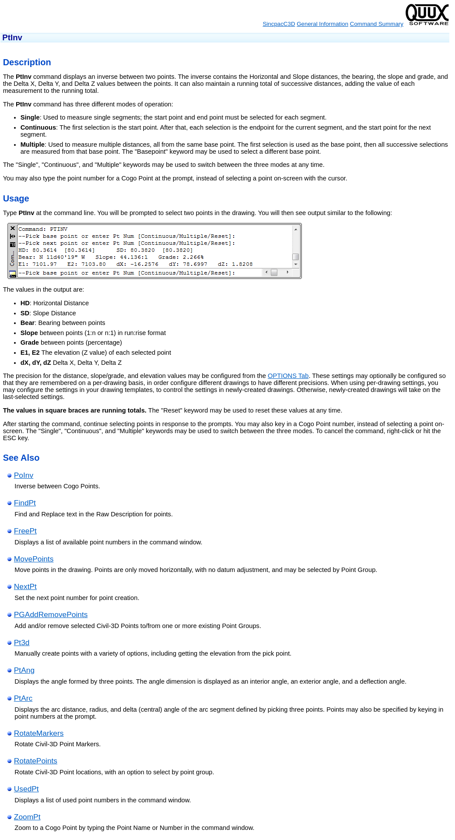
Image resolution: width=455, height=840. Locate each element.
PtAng (24, 670)
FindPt (25, 502)
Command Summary (376, 24)
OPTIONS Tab (288, 375)
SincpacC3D (278, 24)
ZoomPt (27, 816)
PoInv (23, 475)
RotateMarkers (39, 733)
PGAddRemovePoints (51, 614)
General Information (322, 24)
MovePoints (34, 558)
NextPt (25, 586)
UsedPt (26, 788)
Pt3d (22, 642)
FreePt (25, 530)
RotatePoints (35, 760)
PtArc (23, 698)
